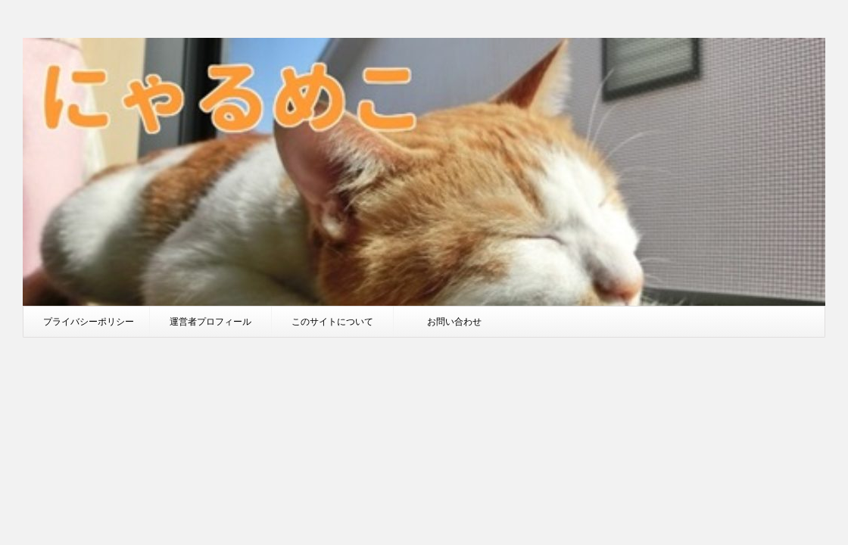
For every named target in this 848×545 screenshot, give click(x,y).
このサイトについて (332, 321)
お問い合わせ (454, 321)
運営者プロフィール (210, 321)
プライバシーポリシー (88, 321)
